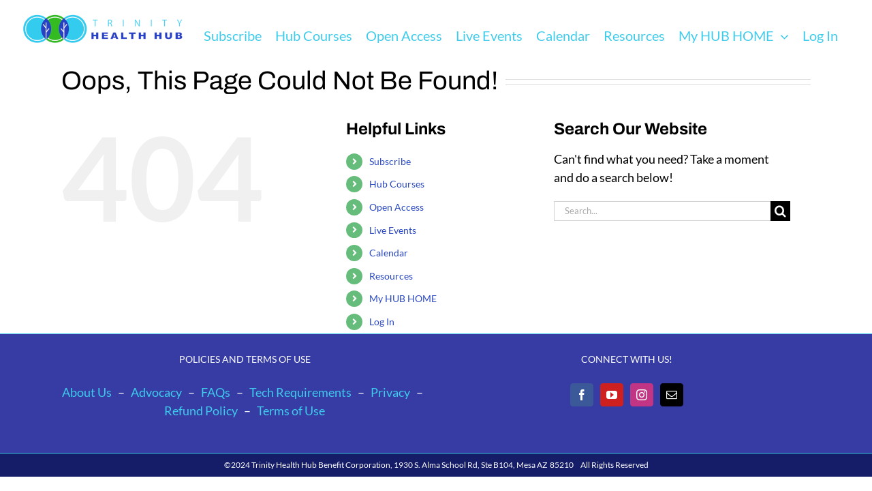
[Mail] (671, 394)
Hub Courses (396, 184)
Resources (391, 276)
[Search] (780, 211)
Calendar (388, 252)
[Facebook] (581, 394)
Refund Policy (201, 410)
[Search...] (662, 211)
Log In (381, 321)
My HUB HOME (403, 298)
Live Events (392, 230)
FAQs (215, 392)
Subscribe (390, 161)
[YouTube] (611, 394)
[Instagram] (641, 394)
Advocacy (156, 392)
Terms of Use (291, 410)
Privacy (390, 392)
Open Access (396, 207)
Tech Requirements (300, 392)
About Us (87, 392)
